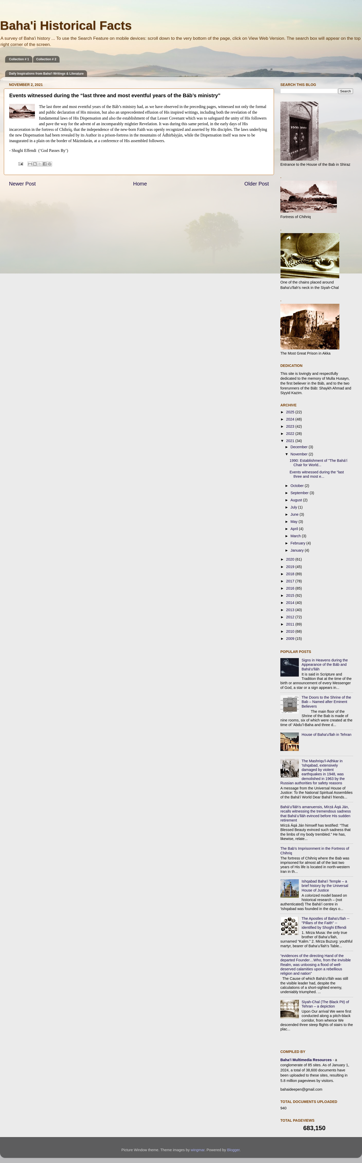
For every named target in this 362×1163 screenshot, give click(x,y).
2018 (290, 574)
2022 (290, 434)
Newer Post (22, 184)
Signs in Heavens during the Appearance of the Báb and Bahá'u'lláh (325, 664)
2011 (290, 624)
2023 (290, 426)
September (300, 493)
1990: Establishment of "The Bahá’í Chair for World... (318, 462)
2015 (290, 595)
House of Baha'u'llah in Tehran (326, 734)
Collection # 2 (46, 59)
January (298, 550)
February (299, 543)
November (300, 454)
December (300, 447)
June (295, 514)
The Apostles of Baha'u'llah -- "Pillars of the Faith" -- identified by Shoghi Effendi (325, 923)
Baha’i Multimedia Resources (306, 1060)
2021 (290, 441)
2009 (290, 639)
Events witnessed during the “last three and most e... (317, 474)
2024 (290, 419)
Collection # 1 (19, 59)
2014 (290, 603)
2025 (290, 412)
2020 (290, 559)
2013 (290, 610)
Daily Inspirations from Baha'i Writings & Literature (46, 73)
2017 (290, 581)
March (296, 536)
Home (140, 184)
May (295, 522)
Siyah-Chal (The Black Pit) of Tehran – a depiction (325, 1004)
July (294, 507)
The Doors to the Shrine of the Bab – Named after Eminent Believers (326, 701)
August (297, 500)
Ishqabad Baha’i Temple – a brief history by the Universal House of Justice (325, 885)
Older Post (256, 184)
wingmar (198, 1150)
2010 (290, 631)
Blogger (233, 1150)
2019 (290, 567)
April (295, 529)
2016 (290, 588)
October (298, 486)
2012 (290, 617)
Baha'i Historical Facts (66, 25)
